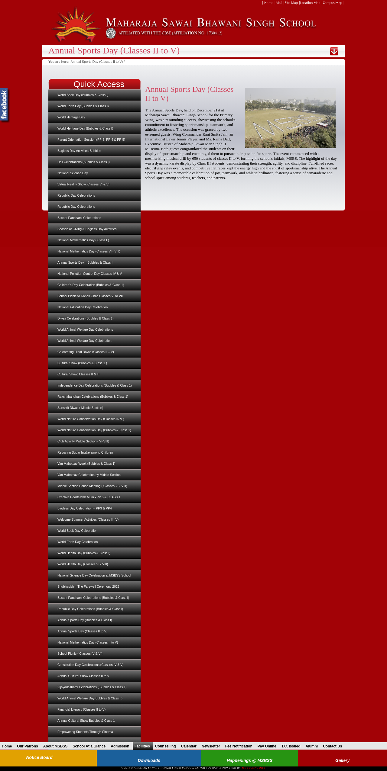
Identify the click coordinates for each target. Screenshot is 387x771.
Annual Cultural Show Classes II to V (83, 676)
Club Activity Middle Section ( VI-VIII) (83, 441)
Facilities (144, 746)
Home (8, 746)
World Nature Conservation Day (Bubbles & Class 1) (94, 430)
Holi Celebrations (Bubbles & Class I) (83, 162)
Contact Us (334, 746)
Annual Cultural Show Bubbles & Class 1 (86, 720)
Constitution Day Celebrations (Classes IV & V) (90, 665)
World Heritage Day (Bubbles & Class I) (85, 128)
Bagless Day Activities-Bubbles (79, 151)
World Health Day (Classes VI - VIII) (82, 564)
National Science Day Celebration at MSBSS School (94, 575)
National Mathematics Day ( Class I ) (83, 240)
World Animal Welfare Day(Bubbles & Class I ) (89, 698)
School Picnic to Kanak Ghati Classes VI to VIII (90, 296)
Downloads (149, 760)
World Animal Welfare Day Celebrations (85, 329)
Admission (121, 746)
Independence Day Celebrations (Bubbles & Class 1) (94, 385)
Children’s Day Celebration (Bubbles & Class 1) (90, 285)
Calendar (190, 746)
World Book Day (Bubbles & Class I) (82, 95)
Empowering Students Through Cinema (85, 732)
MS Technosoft (253, 767)
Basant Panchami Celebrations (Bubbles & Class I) (93, 597)
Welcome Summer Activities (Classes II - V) (88, 519)
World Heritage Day (71, 117)
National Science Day (72, 173)
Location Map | (311, 3)
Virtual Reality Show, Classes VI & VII (83, 184)
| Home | (269, 3)
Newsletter (212, 746)
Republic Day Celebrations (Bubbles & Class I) (90, 609)
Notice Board (39, 757)
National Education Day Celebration (82, 307)
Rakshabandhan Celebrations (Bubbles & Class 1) (92, 396)
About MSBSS (57, 746)
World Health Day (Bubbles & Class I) (83, 553)
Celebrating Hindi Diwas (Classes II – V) (85, 352)
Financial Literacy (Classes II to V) (81, 709)
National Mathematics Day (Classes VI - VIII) (88, 251)
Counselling (167, 746)
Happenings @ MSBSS (249, 760)
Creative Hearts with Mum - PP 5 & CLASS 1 (89, 497)
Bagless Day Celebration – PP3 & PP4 (84, 508)
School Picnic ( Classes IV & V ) (79, 653)
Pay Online (268, 746)
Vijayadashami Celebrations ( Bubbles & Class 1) (92, 687)
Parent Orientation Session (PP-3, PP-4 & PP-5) (91, 139)
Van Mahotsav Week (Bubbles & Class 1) (86, 463)
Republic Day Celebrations (76, 195)
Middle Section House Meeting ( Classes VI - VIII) (92, 486)
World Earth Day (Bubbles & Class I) (83, 106)
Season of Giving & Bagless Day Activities (87, 229)
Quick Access (98, 84)
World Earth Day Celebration (77, 542)
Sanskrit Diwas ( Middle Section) (80, 408)
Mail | (280, 3)
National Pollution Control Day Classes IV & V (89, 273)
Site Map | (292, 3)
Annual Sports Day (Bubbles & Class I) (84, 620)
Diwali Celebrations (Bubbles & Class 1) (85, 318)
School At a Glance (91, 746)
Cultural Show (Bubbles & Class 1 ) (82, 363)
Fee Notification (240, 746)
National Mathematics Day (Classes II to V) (87, 642)
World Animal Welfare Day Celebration (84, 340)
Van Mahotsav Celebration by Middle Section (89, 475)
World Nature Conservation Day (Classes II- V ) (90, 419)
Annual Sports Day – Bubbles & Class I (84, 262)
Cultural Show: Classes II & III (78, 374)
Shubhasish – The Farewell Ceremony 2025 (88, 586)
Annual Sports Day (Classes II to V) (82, 631)
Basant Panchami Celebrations (79, 218)
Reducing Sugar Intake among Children (85, 452)
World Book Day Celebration (77, 530)
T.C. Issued (292, 746)
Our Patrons (29, 746)
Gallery (342, 760)
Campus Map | (334, 3)
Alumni (313, 746)
